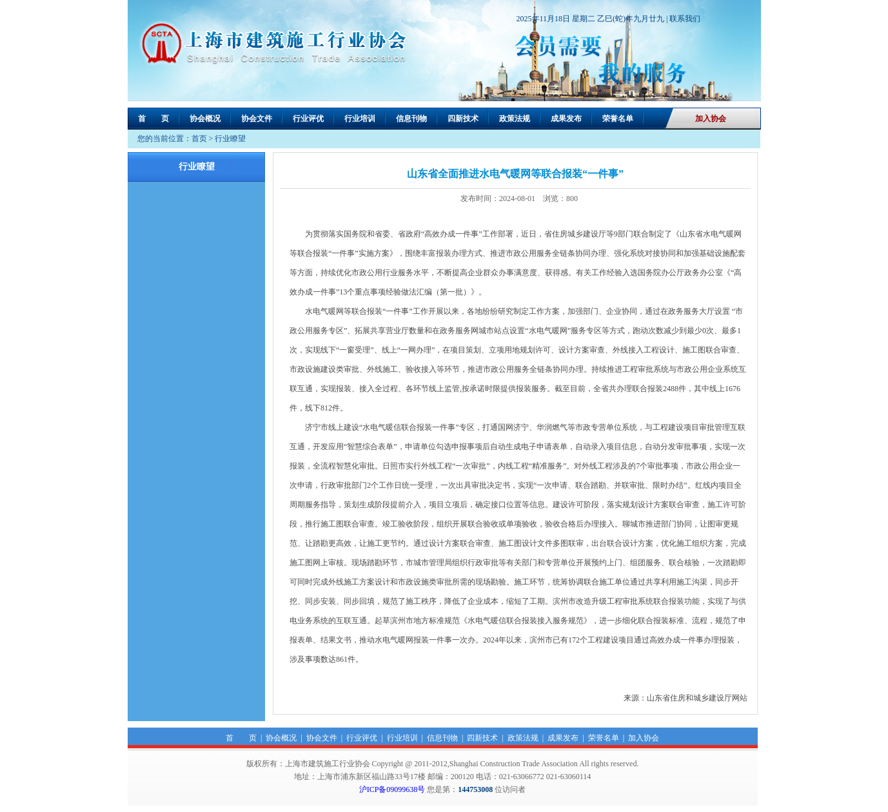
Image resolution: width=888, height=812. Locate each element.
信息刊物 (411, 118)
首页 (199, 138)
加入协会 (710, 118)
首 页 (153, 118)
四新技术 (463, 118)
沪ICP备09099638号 (392, 789)
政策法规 (514, 118)
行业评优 (308, 118)
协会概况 (205, 118)
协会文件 (256, 118)
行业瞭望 (230, 138)
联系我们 (684, 18)
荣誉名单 (617, 118)
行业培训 (359, 118)
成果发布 (566, 118)
